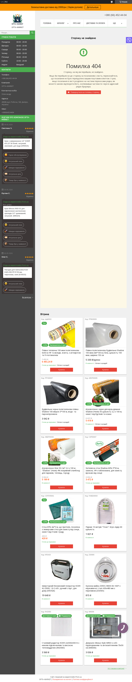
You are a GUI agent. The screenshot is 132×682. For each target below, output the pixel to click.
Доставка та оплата (95, 23)
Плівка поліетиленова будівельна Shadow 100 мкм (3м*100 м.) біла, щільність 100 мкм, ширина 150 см (105, 352)
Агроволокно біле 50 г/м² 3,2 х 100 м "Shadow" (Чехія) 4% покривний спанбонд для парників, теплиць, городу (61, 470)
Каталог (61, 23)
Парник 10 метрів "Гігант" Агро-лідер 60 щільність (104, 528)
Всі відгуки (26, 297)
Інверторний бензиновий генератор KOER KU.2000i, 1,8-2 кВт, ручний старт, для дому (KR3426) (61, 588)
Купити (61, 369)
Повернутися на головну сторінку (85, 92)
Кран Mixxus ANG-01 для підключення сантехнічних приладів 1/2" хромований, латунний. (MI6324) (15, 212)
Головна (47, 23)
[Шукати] (32, 33)
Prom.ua (79, 677)
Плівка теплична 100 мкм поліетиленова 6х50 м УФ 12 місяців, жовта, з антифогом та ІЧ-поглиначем (61, 352)
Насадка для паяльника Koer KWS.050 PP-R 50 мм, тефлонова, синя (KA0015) (16, 272)
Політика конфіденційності (83, 679)
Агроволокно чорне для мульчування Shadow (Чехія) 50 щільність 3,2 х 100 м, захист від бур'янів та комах (104, 411)
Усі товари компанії (116, 668)
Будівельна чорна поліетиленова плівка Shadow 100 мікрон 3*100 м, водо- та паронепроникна (60, 411)
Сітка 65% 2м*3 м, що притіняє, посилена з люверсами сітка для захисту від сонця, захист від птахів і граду (61, 529)
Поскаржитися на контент (62, 679)
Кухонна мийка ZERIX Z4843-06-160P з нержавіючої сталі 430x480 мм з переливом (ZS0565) (103, 588)
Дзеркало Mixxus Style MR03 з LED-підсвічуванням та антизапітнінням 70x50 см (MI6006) (104, 645)
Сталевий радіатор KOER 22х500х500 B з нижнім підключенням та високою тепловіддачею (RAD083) (60, 645)
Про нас (77, 23)
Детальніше (93, 7)
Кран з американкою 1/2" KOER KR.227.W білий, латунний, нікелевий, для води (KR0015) (17, 143)
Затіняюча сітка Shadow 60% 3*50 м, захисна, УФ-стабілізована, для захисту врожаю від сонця (104, 470)
